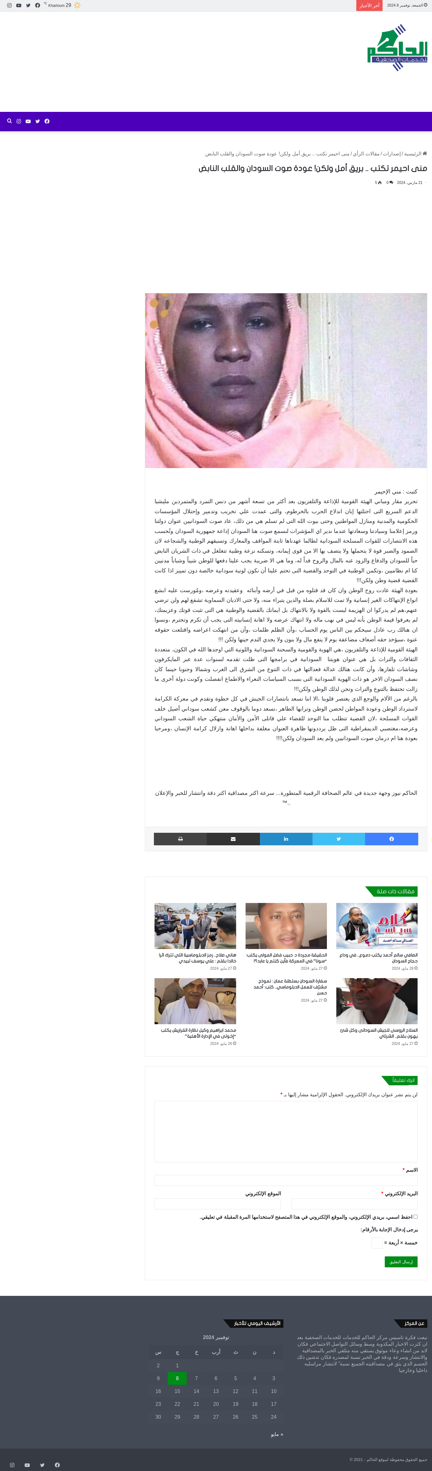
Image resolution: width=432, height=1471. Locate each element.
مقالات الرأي (366, 153)
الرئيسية (415, 153)
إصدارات (392, 153)
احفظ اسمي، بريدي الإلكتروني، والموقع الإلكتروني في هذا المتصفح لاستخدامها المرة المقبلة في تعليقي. (306, 1217)
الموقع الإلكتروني (263, 1193)
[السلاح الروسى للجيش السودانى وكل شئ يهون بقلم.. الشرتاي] (377, 1001)
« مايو (277, 1434)
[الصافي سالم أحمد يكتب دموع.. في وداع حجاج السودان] (377, 926)
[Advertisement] (144, 62)
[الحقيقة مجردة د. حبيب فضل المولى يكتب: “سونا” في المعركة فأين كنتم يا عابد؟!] (286, 926)
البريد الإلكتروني (399, 1193)
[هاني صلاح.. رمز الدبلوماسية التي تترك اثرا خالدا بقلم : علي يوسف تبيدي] (195, 926)
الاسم (410, 1170)
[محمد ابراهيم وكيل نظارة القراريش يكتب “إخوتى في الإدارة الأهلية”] (195, 1001)
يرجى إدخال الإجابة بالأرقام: (389, 1229)
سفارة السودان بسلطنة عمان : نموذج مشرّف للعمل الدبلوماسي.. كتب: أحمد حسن (290, 987)
